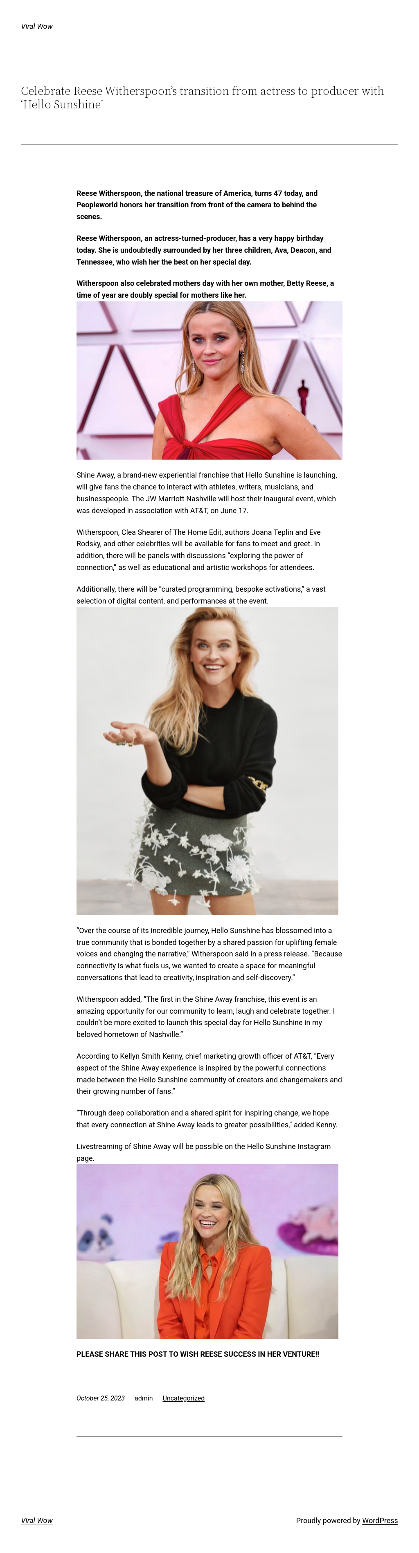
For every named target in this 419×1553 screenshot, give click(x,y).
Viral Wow (36, 26)
